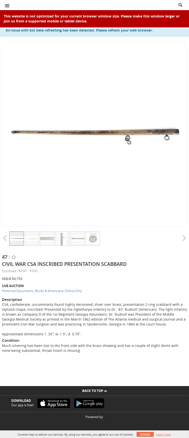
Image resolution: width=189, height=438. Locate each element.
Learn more (163, 434)
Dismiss (145, 434)
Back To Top (94, 391)
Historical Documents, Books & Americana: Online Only (42, 291)
